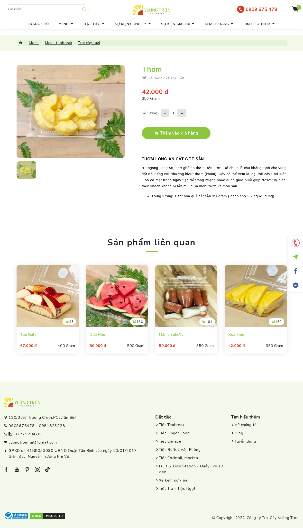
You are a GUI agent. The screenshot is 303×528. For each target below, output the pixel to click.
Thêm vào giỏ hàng (176, 133)
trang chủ (38, 24)
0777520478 (28, 434)
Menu (34, 42)
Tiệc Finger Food (174, 433)
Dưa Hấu (97, 334)
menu (64, 24)
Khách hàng (217, 24)
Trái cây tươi (89, 42)
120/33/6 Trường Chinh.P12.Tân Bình (43, 417)
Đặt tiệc (91, 24)
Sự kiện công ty (131, 24)
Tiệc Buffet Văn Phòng (180, 449)
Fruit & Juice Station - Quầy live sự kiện (191, 469)
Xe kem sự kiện (173, 480)
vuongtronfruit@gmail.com (33, 442)
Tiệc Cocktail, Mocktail (179, 458)
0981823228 (52, 425)
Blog (239, 433)
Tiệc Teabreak (172, 425)
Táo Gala (28, 334)
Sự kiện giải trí (175, 24)
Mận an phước (171, 334)
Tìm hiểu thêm (257, 24)
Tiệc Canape (170, 441)
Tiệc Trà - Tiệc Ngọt (177, 488)
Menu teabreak (58, 42)
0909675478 (22, 425)
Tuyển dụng (245, 441)
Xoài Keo (236, 334)
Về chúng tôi (246, 425)
